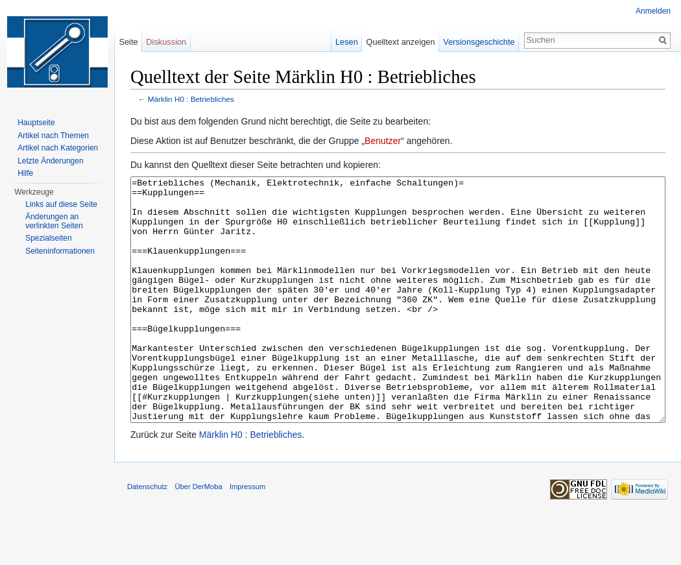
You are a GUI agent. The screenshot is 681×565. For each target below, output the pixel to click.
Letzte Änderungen (50, 160)
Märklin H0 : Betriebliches (191, 99)
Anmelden (653, 11)
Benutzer (382, 141)
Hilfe (25, 173)
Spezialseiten (48, 238)
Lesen (346, 42)
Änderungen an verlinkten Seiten (54, 221)
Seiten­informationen (60, 251)
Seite (128, 42)
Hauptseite (36, 122)
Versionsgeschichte (478, 42)
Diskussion (166, 42)
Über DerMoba (198, 535)
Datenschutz (147, 535)
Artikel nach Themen (53, 135)
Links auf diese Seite (61, 204)
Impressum (247, 535)
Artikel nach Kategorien (58, 147)
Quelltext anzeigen (400, 42)
